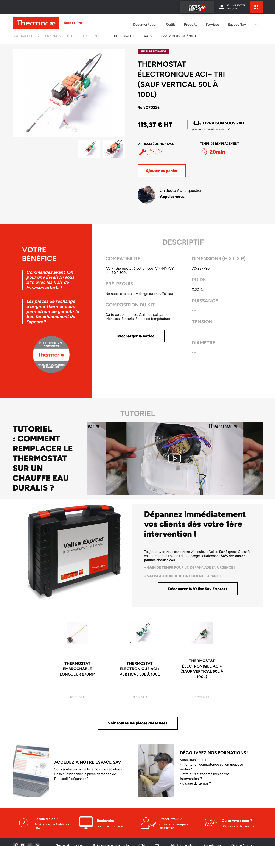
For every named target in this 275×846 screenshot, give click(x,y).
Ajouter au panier (162, 170)
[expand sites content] (256, 7)
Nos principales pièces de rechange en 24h (73, 36)
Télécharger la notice (135, 336)
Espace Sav (237, 24)
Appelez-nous (172, 197)
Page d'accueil (23, 36)
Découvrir (77, 697)
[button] (120, 93)
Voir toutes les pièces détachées (137, 723)
